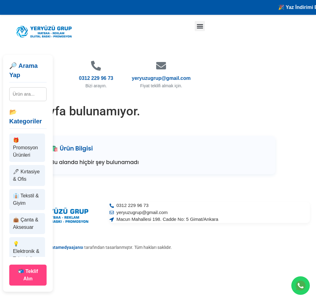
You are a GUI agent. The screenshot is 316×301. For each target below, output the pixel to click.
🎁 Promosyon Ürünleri (25, 148)
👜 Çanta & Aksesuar (25, 223)
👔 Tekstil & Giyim (26, 199)
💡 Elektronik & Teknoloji (26, 251)
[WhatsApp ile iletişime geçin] (300, 285)
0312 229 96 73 (96, 78)
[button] (200, 26)
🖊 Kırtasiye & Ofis (26, 175)
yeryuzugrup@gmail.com (161, 78)
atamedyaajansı (67, 247)
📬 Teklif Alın (28, 275)
